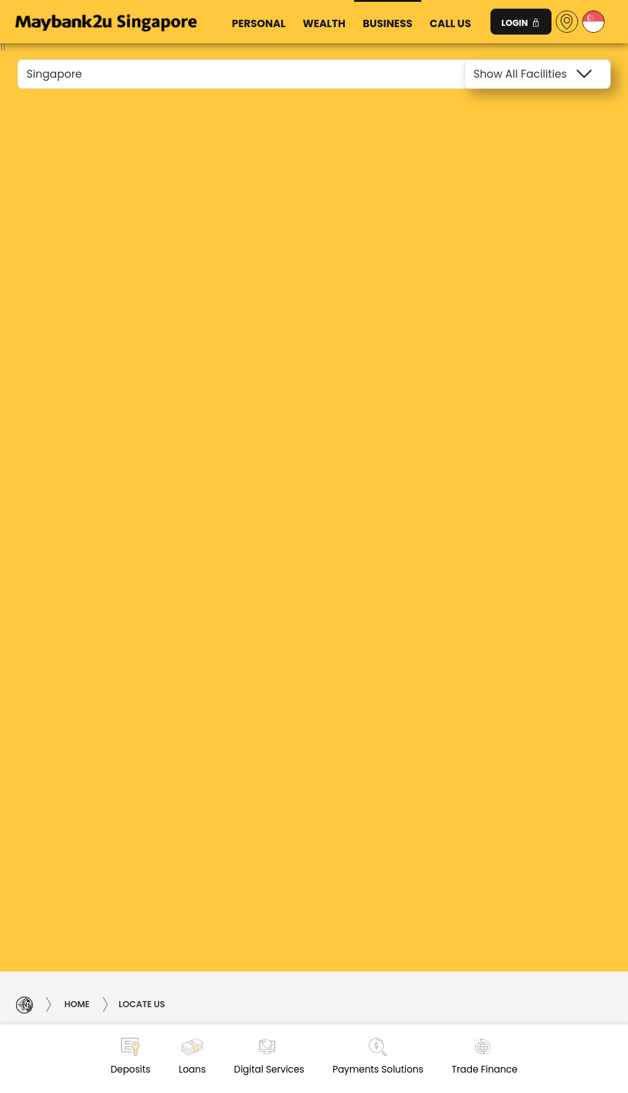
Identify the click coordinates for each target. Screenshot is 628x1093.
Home (76, 1005)
